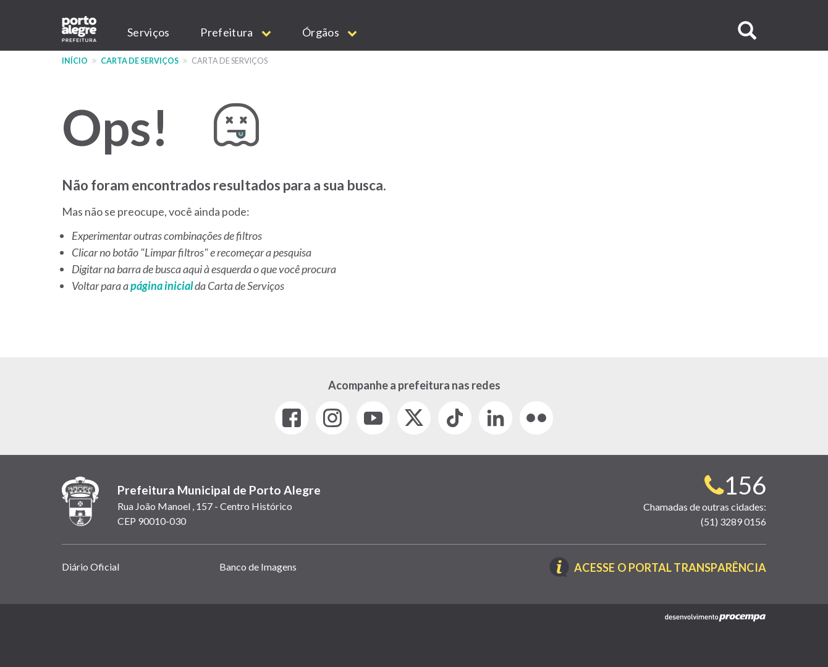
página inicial (162, 285)
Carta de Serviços (140, 61)
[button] (747, 30)
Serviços (148, 32)
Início (75, 61)
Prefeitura (235, 32)
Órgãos (329, 32)
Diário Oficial (90, 566)
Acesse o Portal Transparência (670, 568)
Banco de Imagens (258, 566)
